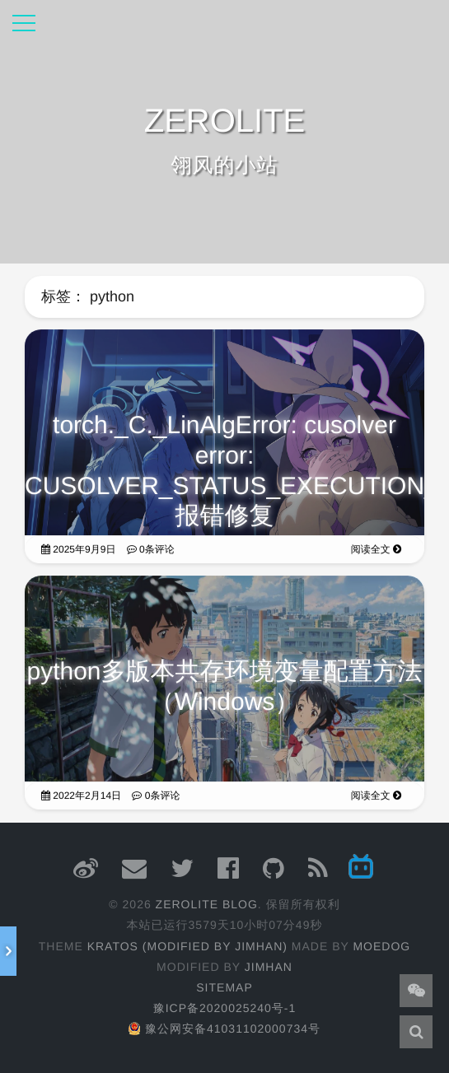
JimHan (268, 966)
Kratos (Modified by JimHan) (187, 946)
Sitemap (224, 987)
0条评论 (151, 554)
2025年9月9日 (78, 554)
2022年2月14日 (81, 800)
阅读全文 (376, 554)
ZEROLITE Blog (207, 904)
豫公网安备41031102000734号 (224, 1028)
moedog (381, 946)
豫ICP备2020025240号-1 (225, 1008)
